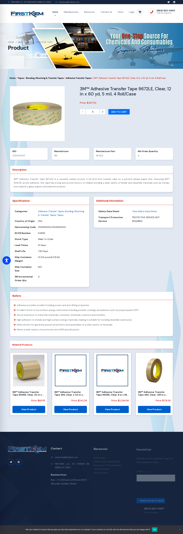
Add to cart (119, 111)
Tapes (21, 78)
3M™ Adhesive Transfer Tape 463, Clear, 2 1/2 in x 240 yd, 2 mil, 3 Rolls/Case (69, 393)
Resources (89, 12)
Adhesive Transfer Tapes (79, 78)
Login (131, 12)
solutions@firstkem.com (69, 2)
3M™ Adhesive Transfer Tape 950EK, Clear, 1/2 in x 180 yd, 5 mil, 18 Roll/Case (27, 393)
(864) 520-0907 (166, 10)
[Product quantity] (92, 112)
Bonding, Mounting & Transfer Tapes (45, 78)
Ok (154, 529)
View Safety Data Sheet (144, 211)
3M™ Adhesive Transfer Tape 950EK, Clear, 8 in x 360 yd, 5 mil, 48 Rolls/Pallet (112, 393)
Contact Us (106, 12)
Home (55, 12)
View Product (28, 409)
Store (120, 12)
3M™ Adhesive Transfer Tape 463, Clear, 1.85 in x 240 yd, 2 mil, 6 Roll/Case (152, 393)
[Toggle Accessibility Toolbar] (6, 260)
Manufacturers (71, 12)
